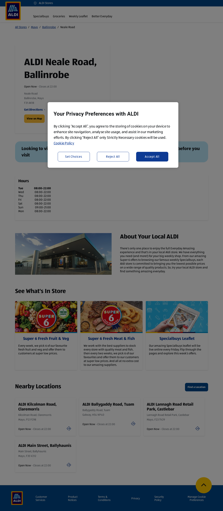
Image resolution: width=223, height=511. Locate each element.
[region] (113, 135)
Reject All (113, 156)
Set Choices (73, 156)
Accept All (152, 156)
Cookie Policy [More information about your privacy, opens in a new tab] (64, 143)
